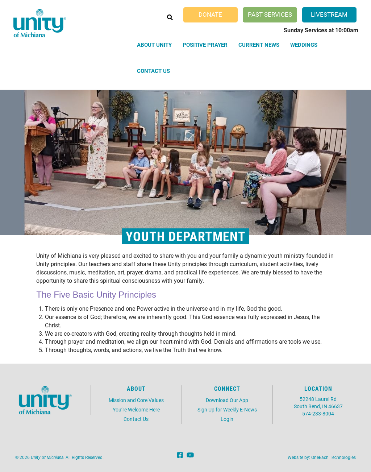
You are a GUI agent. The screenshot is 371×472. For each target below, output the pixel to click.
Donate (210, 14)
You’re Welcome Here (136, 409)
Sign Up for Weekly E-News (227, 409)
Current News (258, 44)
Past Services (270, 14)
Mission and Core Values (136, 400)
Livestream (329, 14)
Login (227, 418)
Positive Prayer (205, 44)
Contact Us (153, 70)
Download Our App (227, 400)
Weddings (303, 44)
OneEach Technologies (333, 457)
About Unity (154, 44)
